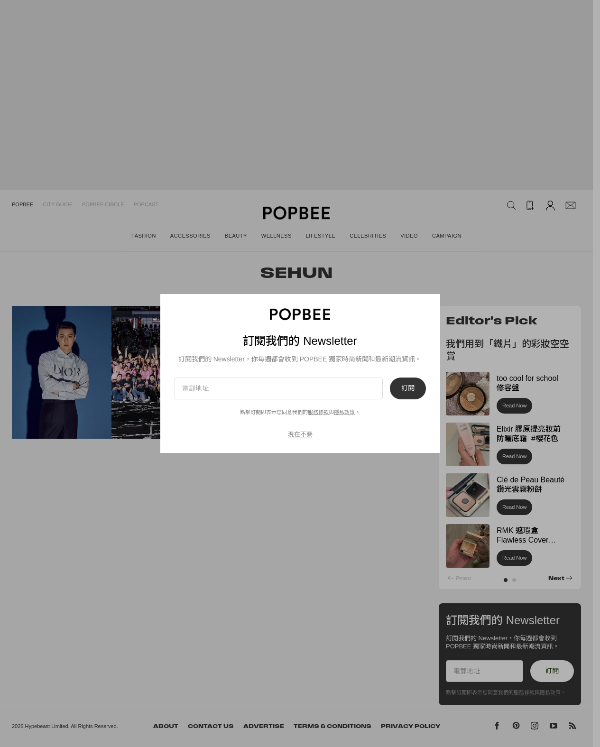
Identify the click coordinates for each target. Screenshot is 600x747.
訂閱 (408, 388)
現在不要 (300, 434)
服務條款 (318, 412)
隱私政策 (344, 412)
